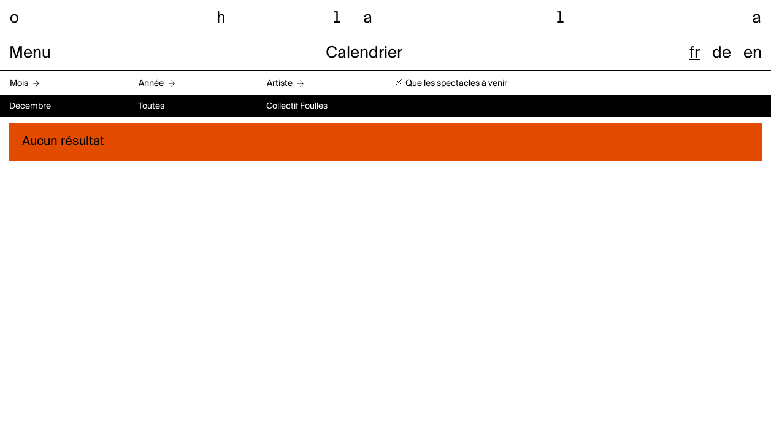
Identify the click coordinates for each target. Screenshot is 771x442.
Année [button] (151, 83)
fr (694, 53)
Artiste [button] (280, 83)
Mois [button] (19, 83)
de (721, 53)
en (752, 53)
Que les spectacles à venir (456, 83)
